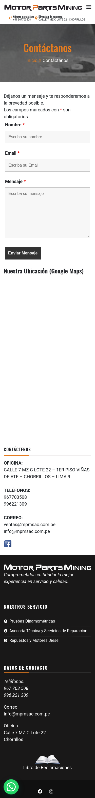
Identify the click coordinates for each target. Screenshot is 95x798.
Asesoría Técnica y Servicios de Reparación (48, 630)
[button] (11, 786)
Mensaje (15, 181)
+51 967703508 (22, 19)
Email (12, 153)
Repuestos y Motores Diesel (34, 640)
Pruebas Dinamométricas (32, 621)
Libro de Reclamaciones (47, 762)
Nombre (15, 124)
